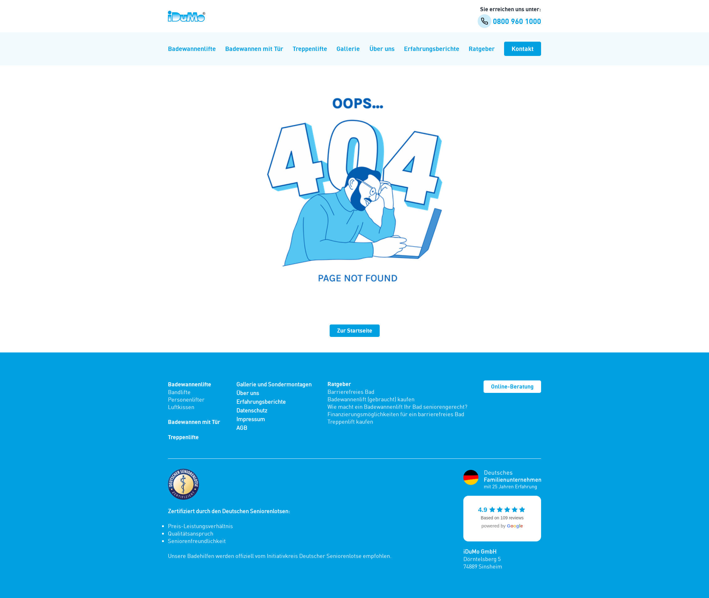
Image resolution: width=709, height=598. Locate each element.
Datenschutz (251, 410)
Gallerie (348, 49)
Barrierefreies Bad (350, 391)
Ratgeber (482, 49)
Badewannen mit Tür (254, 49)
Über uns (382, 49)
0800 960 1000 (509, 21)
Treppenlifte (310, 49)
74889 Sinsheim (482, 566)
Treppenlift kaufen (350, 421)
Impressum (250, 419)
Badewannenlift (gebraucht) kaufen (371, 399)
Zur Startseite (354, 330)
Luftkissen (181, 406)
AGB (241, 427)
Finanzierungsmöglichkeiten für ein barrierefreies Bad (395, 414)
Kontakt (523, 49)
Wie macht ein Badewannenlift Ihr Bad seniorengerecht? (397, 406)
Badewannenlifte (192, 49)
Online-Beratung (512, 386)
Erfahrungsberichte (431, 49)
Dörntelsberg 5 (482, 558)
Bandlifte (179, 392)
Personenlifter (186, 399)
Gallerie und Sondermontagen (274, 384)
